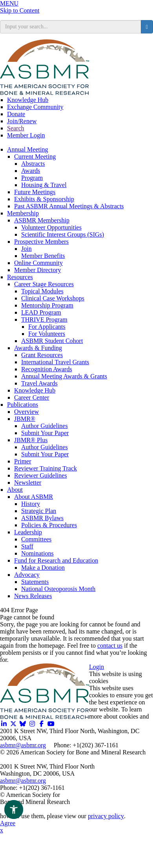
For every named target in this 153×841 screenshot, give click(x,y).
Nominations (37, 553)
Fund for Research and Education (56, 560)
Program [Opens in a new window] (32, 177)
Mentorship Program (47, 305)
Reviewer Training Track (45, 468)
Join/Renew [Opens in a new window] (22, 121)
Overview (26, 411)
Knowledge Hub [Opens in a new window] (27, 99)
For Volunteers (46, 333)
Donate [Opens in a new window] (16, 114)
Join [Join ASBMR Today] (26, 248)
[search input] (70, 26)
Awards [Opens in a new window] (30, 170)
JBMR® (24, 418)
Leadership (28, 532)
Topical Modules (42, 291)
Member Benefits (43, 255)
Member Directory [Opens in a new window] (37, 270)
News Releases (33, 596)
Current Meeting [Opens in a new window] (35, 156)
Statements (35, 581)
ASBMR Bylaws (42, 518)
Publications (22, 404)
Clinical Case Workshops (52, 298)
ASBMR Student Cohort (52, 340)
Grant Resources (42, 355)
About (15, 489)
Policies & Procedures (49, 525)
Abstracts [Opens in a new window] (33, 163)
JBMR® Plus (31, 440)
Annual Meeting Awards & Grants (64, 376)
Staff (27, 546)
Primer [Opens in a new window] (22, 461)
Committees (36, 539)
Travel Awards (39, 383)
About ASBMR (33, 496)
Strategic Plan (38, 511)
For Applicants (47, 326)
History (30, 503)
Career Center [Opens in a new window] (31, 397)
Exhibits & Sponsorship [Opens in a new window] (44, 199)
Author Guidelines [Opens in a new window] (44, 425)
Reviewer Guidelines (40, 475)
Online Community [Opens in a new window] (38, 262)
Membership (23, 213)
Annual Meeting (27, 149)
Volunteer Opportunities (51, 227)
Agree (7, 823)
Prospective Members (41, 241)
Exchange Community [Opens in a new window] (35, 107)
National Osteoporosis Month (58, 588)
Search (15, 128)
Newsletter (27, 482)
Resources (20, 277)
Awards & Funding (38, 348)
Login (96, 666)
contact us (109, 645)
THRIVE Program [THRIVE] (44, 319)
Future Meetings (34, 192)
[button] (14, 809)
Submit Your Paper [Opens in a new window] (45, 433)
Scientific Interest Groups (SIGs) (62, 234)
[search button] (147, 26)
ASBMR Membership (41, 220)
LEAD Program (41, 312)
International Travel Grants (55, 362)
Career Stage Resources (44, 284)
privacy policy (106, 816)
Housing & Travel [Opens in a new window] (44, 185)
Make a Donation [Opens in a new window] (43, 567)
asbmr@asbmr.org (23, 745)
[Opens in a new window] (4, 724)
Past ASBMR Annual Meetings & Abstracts (69, 206)
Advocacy (27, 574)
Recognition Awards (46, 369)
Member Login (26, 135)
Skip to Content (19, 10)
